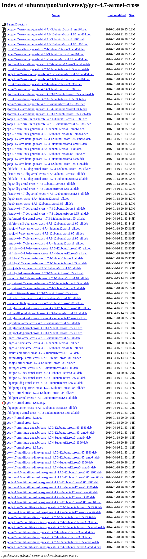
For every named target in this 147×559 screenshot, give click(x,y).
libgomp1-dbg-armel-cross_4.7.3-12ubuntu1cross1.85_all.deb (44, 382)
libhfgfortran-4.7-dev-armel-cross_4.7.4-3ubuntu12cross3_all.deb (47, 318)
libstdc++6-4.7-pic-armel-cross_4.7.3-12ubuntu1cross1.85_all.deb (47, 238)
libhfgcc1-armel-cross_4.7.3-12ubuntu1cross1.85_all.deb (42, 397)
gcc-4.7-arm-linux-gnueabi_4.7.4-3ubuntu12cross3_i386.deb (44, 89)
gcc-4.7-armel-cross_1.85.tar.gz (26, 402)
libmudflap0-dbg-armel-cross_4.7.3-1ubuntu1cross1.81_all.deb (45, 303)
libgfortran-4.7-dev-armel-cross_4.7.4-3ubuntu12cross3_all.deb (46, 288)
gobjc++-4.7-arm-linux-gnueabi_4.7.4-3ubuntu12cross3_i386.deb (47, 119)
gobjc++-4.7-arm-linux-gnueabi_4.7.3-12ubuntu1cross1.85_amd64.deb (50, 74)
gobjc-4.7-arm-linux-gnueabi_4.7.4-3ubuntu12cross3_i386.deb (45, 158)
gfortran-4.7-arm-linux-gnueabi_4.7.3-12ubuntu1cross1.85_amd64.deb (50, 94)
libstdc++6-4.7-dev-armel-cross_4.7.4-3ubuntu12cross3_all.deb (46, 208)
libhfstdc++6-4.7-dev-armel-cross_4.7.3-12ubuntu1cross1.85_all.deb (49, 248)
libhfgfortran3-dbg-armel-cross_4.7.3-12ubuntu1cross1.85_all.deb (47, 223)
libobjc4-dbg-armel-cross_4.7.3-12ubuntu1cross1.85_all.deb (44, 268)
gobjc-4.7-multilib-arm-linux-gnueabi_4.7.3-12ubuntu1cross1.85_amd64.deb (54, 502)
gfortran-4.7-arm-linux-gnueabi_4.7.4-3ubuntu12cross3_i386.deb (47, 109)
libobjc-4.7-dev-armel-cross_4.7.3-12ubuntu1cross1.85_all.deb (45, 233)
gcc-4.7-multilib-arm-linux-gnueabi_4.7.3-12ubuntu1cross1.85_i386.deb (51, 517)
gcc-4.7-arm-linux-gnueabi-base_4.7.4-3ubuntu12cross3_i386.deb (47, 442)
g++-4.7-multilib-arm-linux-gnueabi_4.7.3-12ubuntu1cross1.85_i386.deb (52, 452)
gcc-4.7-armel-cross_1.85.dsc (25, 447)
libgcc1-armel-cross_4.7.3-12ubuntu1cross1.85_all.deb (40, 392)
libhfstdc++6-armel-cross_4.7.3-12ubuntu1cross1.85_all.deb (44, 298)
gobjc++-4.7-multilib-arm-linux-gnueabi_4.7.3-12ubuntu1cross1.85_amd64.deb (56, 527)
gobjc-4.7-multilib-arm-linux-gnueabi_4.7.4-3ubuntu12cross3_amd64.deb (52, 492)
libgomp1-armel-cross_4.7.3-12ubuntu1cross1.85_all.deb (42, 407)
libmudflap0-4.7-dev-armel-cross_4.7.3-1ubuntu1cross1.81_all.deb (48, 278)
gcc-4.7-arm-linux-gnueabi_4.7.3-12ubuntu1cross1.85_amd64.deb (47, 59)
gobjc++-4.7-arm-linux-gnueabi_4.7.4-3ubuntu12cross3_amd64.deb (48, 79)
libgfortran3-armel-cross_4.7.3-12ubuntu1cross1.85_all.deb (43, 323)
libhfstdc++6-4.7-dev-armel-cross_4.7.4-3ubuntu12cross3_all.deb (47, 253)
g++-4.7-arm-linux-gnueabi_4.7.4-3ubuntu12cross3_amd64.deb (46, 49)
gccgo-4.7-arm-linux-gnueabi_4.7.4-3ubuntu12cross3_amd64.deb (47, 29)
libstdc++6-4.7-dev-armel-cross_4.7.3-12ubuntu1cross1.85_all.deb (48, 213)
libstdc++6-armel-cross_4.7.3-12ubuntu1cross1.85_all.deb (42, 293)
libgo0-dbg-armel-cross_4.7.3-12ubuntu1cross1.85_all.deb (43, 188)
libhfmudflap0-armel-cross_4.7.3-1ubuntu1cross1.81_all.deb (44, 358)
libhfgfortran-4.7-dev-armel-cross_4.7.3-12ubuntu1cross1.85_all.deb (49, 308)
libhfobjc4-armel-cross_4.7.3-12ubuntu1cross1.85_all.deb (42, 367)
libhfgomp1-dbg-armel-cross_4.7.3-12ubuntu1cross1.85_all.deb (46, 387)
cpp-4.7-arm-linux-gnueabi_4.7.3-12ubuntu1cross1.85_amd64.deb (47, 134)
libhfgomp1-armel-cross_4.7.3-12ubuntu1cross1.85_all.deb (43, 412)
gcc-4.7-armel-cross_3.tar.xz (24, 417)
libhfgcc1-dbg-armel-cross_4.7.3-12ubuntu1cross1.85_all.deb (44, 333)
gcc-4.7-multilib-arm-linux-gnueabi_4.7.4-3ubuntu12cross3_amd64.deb (51, 532)
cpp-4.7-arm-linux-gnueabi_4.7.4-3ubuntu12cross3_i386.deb (44, 148)
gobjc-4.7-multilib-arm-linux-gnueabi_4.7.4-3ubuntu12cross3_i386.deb (51, 497)
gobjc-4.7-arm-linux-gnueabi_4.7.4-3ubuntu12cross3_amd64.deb (47, 143)
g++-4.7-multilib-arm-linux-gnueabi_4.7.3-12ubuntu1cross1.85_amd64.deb (53, 457)
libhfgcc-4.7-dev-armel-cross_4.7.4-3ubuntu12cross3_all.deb (44, 372)
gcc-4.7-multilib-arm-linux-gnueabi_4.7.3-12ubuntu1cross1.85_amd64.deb (53, 542)
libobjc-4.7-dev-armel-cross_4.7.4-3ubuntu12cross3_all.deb (43, 228)
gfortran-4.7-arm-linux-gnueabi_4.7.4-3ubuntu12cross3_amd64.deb (48, 64)
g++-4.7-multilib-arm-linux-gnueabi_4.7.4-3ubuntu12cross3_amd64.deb (51, 467)
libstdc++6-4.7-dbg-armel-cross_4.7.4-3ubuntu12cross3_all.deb (46, 173)
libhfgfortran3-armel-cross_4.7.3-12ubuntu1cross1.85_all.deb (44, 328)
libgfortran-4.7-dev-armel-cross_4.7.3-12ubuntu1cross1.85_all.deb (48, 283)
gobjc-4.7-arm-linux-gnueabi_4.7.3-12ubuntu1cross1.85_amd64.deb (49, 139)
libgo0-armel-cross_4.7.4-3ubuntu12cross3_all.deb (38, 198)
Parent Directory (17, 24)
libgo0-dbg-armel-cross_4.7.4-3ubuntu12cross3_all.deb (41, 183)
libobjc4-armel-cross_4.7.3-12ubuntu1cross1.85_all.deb (41, 362)
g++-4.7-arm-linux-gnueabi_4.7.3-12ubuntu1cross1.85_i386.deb (46, 99)
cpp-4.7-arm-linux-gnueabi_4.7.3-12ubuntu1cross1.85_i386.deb (46, 153)
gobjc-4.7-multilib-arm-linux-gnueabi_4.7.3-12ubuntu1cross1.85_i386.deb (52, 482)
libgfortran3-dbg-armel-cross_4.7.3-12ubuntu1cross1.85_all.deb (46, 218)
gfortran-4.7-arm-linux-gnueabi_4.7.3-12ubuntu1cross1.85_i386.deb (49, 114)
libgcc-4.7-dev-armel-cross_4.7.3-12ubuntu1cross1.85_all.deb (45, 348)
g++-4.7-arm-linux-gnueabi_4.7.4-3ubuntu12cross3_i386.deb (44, 84)
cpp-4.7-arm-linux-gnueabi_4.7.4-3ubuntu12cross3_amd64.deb (45, 129)
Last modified (117, 15)
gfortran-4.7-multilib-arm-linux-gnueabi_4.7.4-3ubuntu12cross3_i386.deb (52, 487)
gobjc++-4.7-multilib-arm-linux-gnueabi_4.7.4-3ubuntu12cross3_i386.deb (52, 522)
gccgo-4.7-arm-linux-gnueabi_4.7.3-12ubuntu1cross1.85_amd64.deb (49, 34)
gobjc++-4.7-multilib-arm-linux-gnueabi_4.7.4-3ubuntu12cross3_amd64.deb (54, 547)
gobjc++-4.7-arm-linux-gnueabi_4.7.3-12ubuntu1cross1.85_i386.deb (49, 124)
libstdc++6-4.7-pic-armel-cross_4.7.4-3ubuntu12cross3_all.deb (45, 243)
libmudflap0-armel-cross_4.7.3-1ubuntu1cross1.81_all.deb (43, 353)
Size (132, 15)
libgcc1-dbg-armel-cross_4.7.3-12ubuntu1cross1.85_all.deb (43, 338)
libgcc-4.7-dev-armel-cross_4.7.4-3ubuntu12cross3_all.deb (43, 343)
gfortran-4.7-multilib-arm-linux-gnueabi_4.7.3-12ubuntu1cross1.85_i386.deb (54, 472)
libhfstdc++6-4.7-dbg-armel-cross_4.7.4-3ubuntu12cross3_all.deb (47, 178)
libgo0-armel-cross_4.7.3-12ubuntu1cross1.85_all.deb (40, 203)
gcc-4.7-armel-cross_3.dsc (23, 422)
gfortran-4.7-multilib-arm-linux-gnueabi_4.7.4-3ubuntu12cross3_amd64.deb (54, 512)
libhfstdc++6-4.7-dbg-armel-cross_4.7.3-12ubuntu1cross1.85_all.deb (49, 168)
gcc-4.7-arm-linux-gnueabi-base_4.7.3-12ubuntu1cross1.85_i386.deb (49, 427)
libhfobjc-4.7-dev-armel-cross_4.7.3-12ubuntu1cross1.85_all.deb (47, 263)
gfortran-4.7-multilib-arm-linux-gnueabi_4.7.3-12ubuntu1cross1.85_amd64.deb (56, 477)
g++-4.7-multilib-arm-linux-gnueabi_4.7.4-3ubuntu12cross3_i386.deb (50, 462)
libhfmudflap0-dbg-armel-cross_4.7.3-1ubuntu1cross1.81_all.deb (47, 313)
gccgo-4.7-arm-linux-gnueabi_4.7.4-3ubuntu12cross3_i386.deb (45, 39)
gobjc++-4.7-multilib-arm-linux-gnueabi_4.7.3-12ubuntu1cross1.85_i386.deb (54, 507)
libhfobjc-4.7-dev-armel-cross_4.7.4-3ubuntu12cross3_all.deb (45, 258)
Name (56, 15)
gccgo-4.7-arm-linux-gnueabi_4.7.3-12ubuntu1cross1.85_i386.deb (47, 44)
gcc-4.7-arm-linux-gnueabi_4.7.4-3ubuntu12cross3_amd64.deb (45, 54)
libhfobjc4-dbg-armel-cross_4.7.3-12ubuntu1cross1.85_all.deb (45, 273)
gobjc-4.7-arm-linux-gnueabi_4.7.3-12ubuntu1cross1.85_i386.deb (47, 163)
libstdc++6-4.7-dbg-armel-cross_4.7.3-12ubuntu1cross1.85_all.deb (48, 193)
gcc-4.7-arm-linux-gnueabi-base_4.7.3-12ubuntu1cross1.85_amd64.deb (51, 432)
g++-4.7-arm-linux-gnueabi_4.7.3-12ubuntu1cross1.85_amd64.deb (48, 69)
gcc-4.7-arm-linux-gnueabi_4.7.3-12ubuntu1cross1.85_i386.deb (46, 104)
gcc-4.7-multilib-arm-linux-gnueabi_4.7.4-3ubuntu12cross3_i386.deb (49, 537)
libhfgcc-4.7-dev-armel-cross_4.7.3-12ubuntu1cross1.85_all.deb (46, 377)
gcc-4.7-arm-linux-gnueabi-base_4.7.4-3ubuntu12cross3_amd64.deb (49, 437)
